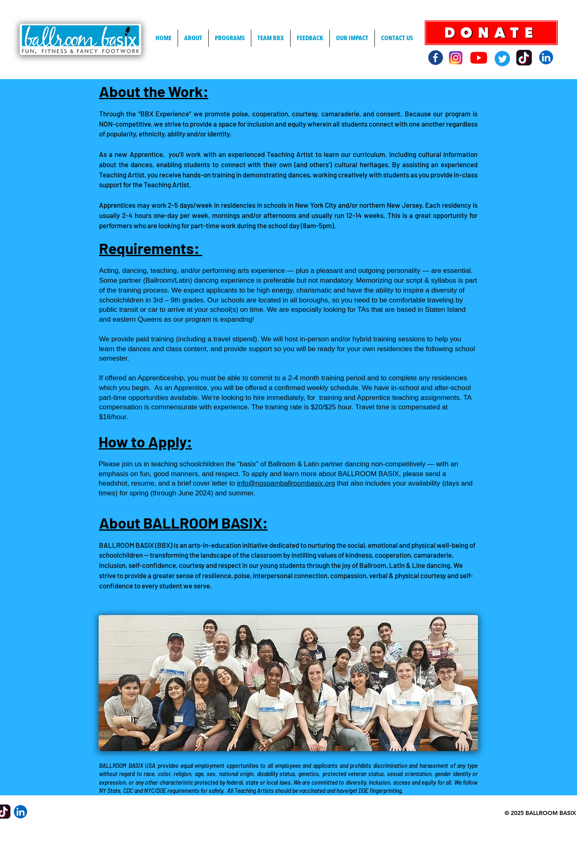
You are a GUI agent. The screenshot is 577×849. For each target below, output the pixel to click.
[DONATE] (491, 32)
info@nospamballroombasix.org (286, 483)
